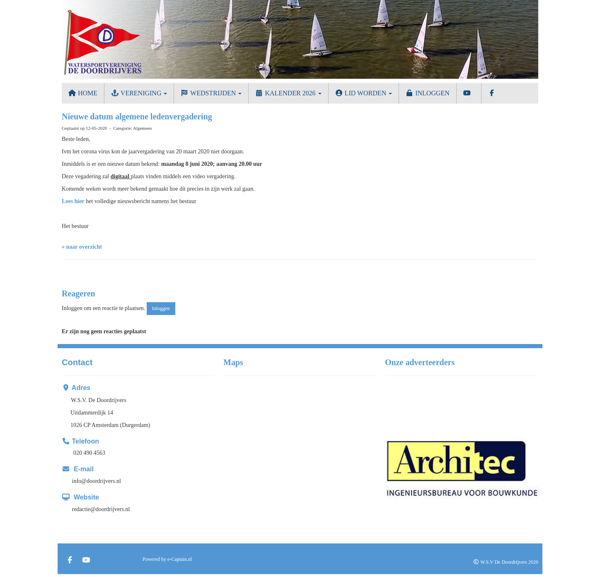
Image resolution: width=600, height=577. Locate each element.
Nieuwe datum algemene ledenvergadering (137, 116)
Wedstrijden (211, 93)
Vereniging (139, 93)
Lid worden (363, 93)
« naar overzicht (82, 247)
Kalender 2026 (288, 93)
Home (82, 93)
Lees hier (73, 201)
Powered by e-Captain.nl (167, 559)
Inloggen (427, 93)
